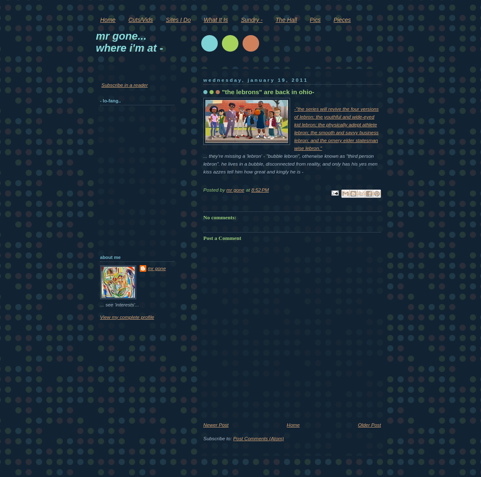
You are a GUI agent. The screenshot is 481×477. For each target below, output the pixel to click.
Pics (315, 20)
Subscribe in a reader (124, 85)
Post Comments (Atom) (258, 438)
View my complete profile (127, 317)
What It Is (216, 20)
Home (107, 20)
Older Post (369, 425)
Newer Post (216, 425)
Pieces (342, 20)
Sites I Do (178, 20)
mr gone (157, 268)
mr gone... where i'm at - (129, 42)
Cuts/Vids (141, 20)
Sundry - (252, 20)
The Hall (286, 20)
